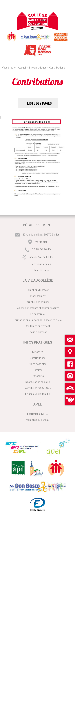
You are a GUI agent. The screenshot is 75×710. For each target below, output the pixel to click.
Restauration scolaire (37, 381)
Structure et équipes (37, 301)
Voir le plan (41, 241)
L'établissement (37, 295)
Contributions (37, 357)
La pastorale (37, 314)
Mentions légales (41, 264)
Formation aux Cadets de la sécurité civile (38, 320)
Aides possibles (37, 363)
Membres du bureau (37, 419)
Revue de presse (37, 332)
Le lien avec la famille (37, 393)
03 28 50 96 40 (41, 249)
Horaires (37, 369)
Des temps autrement (37, 326)
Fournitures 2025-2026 (37, 387)
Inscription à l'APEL (37, 413)
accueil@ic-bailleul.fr (41, 257)
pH (48, 270)
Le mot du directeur (37, 289)
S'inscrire (37, 351)
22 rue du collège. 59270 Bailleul (41, 234)
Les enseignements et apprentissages (37, 307)
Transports (37, 375)
